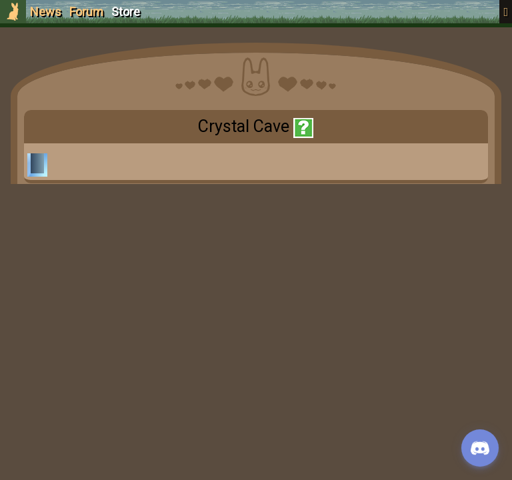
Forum (86, 12)
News (45, 12)
